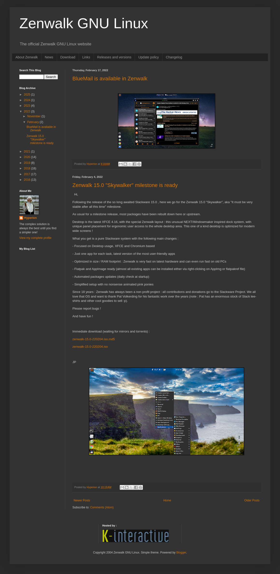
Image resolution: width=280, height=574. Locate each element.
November (34, 116)
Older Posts (251, 500)
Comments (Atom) (101, 507)
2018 (27, 168)
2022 (27, 111)
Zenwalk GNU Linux (83, 23)
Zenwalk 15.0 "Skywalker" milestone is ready (125, 185)
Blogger (181, 552)
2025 (27, 94)
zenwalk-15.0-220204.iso (90, 346)
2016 (27, 179)
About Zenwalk (26, 57)
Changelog (174, 57)
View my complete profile (35, 238)
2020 (27, 157)
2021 (27, 151)
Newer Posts (82, 500)
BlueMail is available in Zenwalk (109, 79)
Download (67, 57)
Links (86, 57)
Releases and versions (114, 57)
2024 (27, 100)
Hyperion (30, 218)
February (33, 122)
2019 (27, 163)
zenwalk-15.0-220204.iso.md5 (93, 339)
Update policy (148, 57)
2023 (27, 105)
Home (167, 500)
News (49, 57)
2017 (27, 174)
